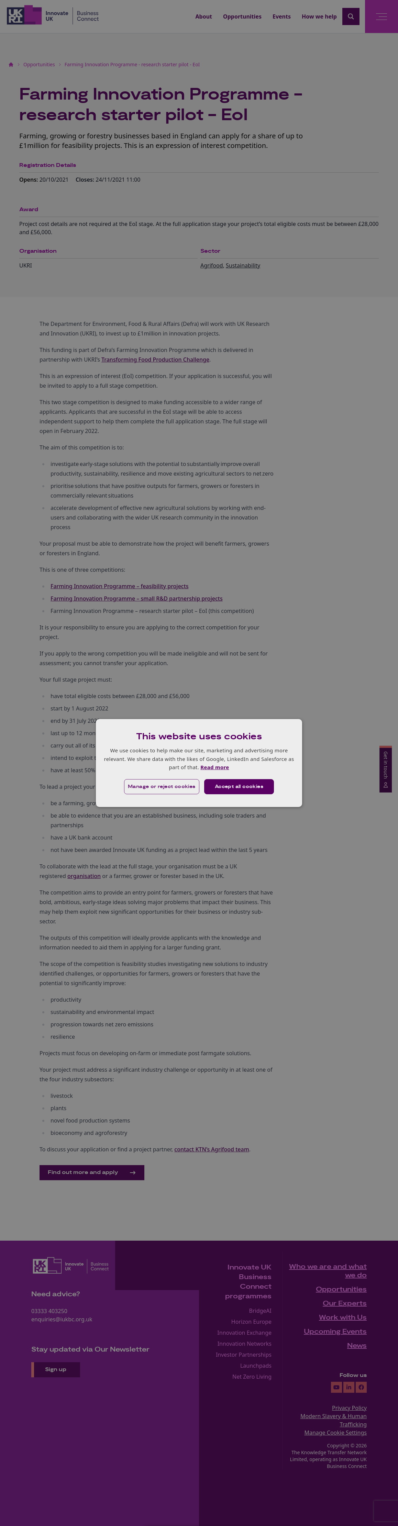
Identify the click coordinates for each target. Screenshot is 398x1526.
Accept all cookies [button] (239, 787)
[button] (162, 787)
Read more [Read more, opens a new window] (214, 767)
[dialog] (199, 763)
